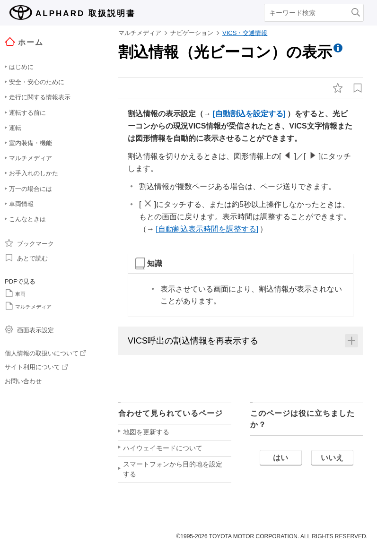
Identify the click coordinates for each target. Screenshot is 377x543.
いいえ (332, 458)
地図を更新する (146, 432)
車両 (15, 293)
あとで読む (26, 257)
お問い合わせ (23, 381)
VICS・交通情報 (244, 32)
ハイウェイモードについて (162, 448)
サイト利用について (36, 367)
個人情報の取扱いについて (45, 353)
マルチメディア (28, 306)
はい (280, 458)
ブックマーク (29, 243)
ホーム (24, 42)
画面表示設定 (29, 329)
